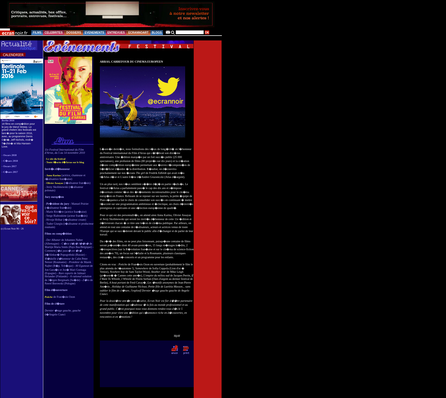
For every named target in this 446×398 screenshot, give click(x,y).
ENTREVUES (116, 32)
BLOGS (157, 32)
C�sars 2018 (10, 160)
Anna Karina (53, 175)
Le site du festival (55, 158)
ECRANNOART (138, 32)
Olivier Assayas (54, 183)
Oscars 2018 (10, 155)
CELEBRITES (54, 32)
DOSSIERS (73, 32)
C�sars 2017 (10, 172)
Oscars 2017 (10, 166)
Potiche (49, 297)
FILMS (37, 32)
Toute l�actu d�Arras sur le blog (65, 162)
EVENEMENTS (94, 32)
